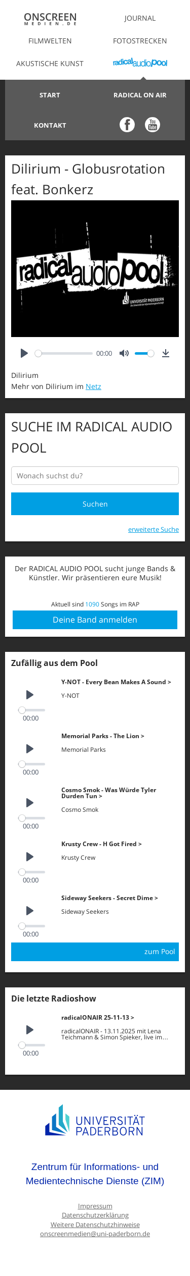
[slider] (64, 353)
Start (50, 94)
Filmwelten (50, 40)
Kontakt (50, 125)
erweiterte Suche (153, 529)
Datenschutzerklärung (95, 1215)
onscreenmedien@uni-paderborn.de (95, 1234)
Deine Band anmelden (95, 619)
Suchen (95, 504)
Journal (140, 18)
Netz (93, 386)
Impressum (95, 1206)
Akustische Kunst (50, 63)
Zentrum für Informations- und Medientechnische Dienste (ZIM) (95, 1173)
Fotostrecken (140, 40)
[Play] (24, 353)
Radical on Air (140, 94)
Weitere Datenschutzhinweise (95, 1224)
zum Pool (159, 951)
